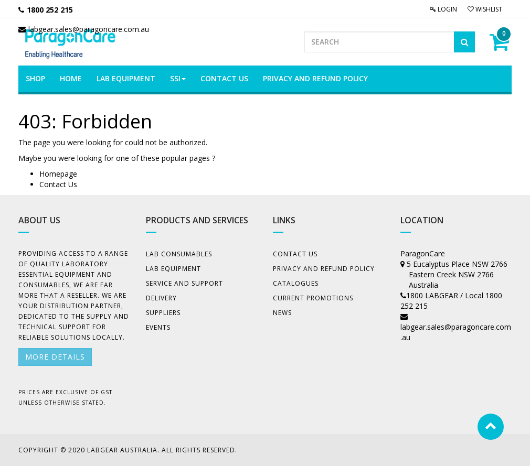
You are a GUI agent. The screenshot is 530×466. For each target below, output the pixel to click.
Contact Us (58, 184)
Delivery (161, 298)
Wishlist (485, 9)
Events (158, 327)
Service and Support (184, 283)
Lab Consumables (179, 254)
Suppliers (163, 312)
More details (55, 357)
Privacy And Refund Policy (324, 268)
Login (443, 9)
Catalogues (296, 283)
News (282, 312)
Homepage (58, 174)
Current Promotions (313, 298)
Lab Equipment (173, 268)
